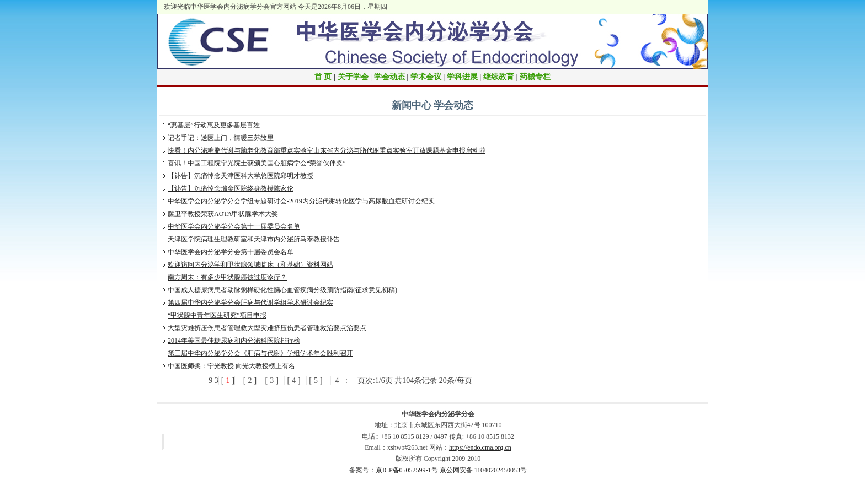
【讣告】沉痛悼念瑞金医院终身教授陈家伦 (230, 188)
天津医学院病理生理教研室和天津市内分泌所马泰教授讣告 (254, 239)
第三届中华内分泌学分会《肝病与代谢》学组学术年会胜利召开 (260, 353)
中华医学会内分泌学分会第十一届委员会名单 (234, 226)
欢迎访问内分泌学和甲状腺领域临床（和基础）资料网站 (250, 264)
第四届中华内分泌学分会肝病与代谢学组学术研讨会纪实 (250, 302)
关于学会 (353, 77)
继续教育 (498, 77)
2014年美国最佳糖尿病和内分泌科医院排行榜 (234, 340)
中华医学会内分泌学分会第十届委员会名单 (230, 252)
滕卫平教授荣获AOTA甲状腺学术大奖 (223, 214)
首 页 (323, 77)
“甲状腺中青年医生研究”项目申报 (217, 315)
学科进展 (462, 77)
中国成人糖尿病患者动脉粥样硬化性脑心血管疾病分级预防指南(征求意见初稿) (282, 290)
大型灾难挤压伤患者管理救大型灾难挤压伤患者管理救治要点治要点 (267, 328)
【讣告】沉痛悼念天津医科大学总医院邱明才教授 (240, 176)
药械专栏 (535, 77)
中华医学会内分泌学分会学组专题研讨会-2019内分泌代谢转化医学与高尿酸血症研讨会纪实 (301, 201)
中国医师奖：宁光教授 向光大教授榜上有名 (231, 366)
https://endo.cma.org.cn (480, 447)
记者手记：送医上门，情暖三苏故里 (221, 138)
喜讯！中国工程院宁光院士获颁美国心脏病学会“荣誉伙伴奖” (257, 163)
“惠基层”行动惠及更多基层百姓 (214, 125)
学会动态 (389, 77)
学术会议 (425, 77)
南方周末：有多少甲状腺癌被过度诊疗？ (227, 277)
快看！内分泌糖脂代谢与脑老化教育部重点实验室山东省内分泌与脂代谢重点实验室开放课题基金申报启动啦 (326, 150)
